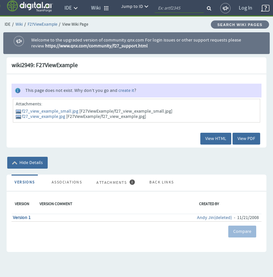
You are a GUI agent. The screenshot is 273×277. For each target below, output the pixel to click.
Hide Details (27, 163)
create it (126, 91)
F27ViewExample (42, 24)
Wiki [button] (100, 8)
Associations (67, 182)
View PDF (246, 139)
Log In (245, 8)
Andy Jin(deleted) (214, 218)
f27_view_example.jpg (43, 117)
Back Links (161, 182)
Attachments (115, 182)
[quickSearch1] (179, 8)
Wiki (19, 24)
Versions (24, 182)
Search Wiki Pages (239, 25)
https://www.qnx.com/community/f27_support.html (96, 46)
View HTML (215, 139)
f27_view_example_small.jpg (50, 111)
